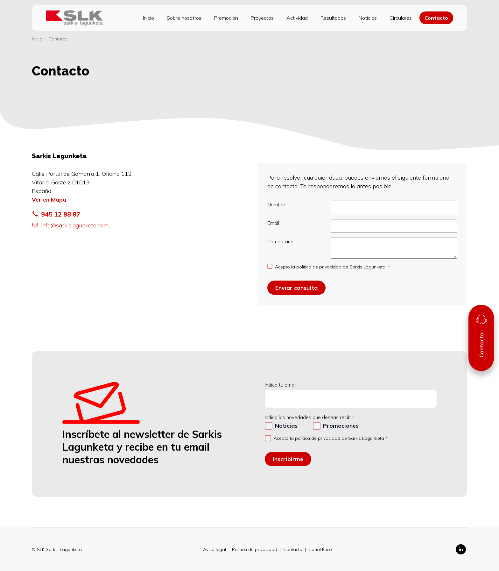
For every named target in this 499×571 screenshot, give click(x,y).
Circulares (401, 18)
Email (362, 225)
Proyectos (262, 18)
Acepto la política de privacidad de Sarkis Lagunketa (331, 267)
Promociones (341, 425)
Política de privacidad (255, 549)
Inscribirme (288, 459)
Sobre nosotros (184, 18)
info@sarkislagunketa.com (70, 225)
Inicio (148, 18)
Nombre (362, 207)
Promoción (226, 18)
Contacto (436, 18)
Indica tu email (280, 385)
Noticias (368, 18)
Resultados (333, 18)
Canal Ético (320, 549)
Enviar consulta (296, 287)
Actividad (297, 18)
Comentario (362, 248)
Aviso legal (215, 549)
